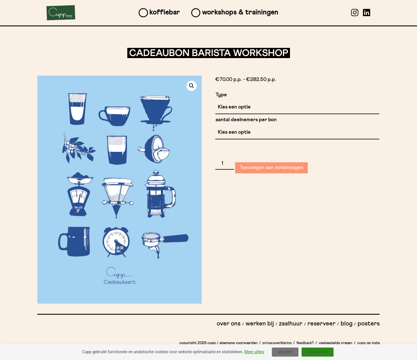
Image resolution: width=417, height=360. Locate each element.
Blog (346, 324)
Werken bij (260, 324)
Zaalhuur (290, 324)
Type (221, 94)
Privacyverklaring (277, 343)
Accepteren (318, 352)
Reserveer (322, 324)
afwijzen (285, 352)
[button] (191, 86)
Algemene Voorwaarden (238, 343)
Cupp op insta (368, 343)
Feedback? (305, 343)
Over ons (228, 324)
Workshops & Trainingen (240, 12)
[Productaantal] (224, 164)
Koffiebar (164, 12)
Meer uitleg (254, 352)
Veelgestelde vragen (335, 343)
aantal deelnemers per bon (246, 119)
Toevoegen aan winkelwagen (271, 167)
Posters (369, 324)
